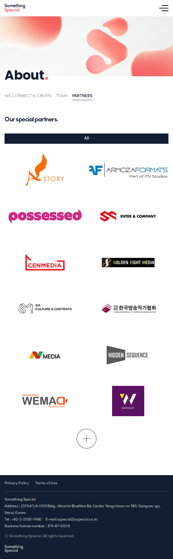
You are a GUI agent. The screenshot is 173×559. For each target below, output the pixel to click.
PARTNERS (82, 96)
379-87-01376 (58, 526)
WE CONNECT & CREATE (28, 96)
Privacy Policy (17, 483)
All (86, 138)
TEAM (61, 96)
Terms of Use (46, 483)
